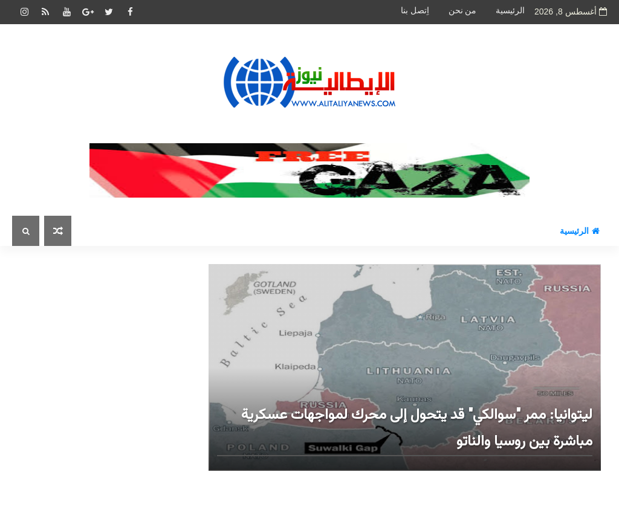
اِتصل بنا (415, 10)
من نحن (463, 10)
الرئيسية (510, 10)
